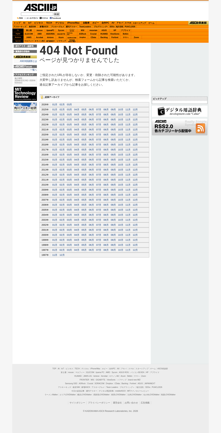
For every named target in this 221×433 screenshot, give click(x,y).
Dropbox (83, 37)
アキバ (119, 23)
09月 (113, 109)
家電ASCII (44, 27)
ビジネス (38, 23)
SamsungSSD (69, 33)
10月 (120, 109)
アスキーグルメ (57, 27)
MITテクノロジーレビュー (138, 391)
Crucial (93, 34)
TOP (54, 369)
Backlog (104, 37)
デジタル (59, 23)
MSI (82, 30)
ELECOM (29, 34)
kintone (50, 37)
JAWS (28, 37)
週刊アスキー (71, 27)
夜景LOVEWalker (118, 395)
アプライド (125, 30)
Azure (61, 37)
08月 (105, 109)
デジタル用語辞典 (106, 391)
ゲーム (151, 23)
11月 (128, 109)
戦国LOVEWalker (168, 395)
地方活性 (119, 27)
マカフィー (29, 41)
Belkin (125, 34)
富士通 (29, 30)
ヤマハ (125, 37)
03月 (69, 104)
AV (113, 23)
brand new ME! (134, 380)
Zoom (136, 37)
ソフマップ (61, 41)
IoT (30, 23)
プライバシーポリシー (99, 402)
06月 (91, 109)
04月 (76, 109)
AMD (39, 34)
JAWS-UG (87, 376)
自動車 (86, 23)
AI (24, 23)
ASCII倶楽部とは (28, 61)
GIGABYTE (61, 34)
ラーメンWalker (51, 395)
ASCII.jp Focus (25, 66)
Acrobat (39, 37)
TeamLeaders (85, 27)
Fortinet (114, 37)
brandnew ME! (72, 41)
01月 (54, 104)
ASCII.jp (40, 7)
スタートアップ (139, 23)
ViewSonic (115, 34)
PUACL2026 (130, 27)
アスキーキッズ (19, 27)
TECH (49, 23)
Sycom (61, 30)
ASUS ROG (50, 34)
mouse (39, 30)
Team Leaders (112, 387)
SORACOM (99, 383)
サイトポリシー (77, 402)
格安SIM (32, 27)
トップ (17, 23)
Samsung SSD (71, 383)
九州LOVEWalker (134, 395)
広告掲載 (145, 402)
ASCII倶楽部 (198, 23)
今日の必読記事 (77, 391)
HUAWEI (104, 34)
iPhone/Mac (73, 23)
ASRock (82, 34)
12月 (135, 109)
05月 (84, 109)
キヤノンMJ (40, 41)
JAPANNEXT (50, 41)
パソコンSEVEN (72, 30)
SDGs (112, 27)
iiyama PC (100, 372)
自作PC (105, 23)
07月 (98, 109)
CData (93, 37)
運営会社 (117, 402)
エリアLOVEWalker (68, 395)
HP (115, 30)
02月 (62, 104)
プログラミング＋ (127, 387)
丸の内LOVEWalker (151, 395)
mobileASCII (120, 391)
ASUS (104, 30)
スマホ (128, 23)
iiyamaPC (50, 30)
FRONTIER (93, 30)
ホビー (95, 23)
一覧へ (33, 70)
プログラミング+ (101, 27)
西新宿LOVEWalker (101, 395)
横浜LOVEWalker (84, 395)
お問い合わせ (131, 402)
